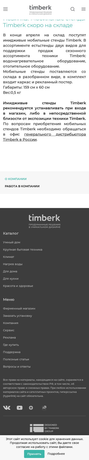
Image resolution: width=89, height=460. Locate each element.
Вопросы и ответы (17, 366)
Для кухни (11, 278)
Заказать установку (17, 316)
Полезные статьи (16, 359)
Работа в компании (22, 186)
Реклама (9, 337)
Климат (8, 257)
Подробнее (56, 454)
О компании (16, 179)
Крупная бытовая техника (22, 249)
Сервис (8, 330)
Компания (10, 323)
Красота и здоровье (18, 286)
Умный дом (11, 242)
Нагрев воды (12, 264)
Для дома (10, 271)
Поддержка (11, 352)
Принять (34, 454)
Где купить (11, 345)
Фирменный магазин (19, 308)
